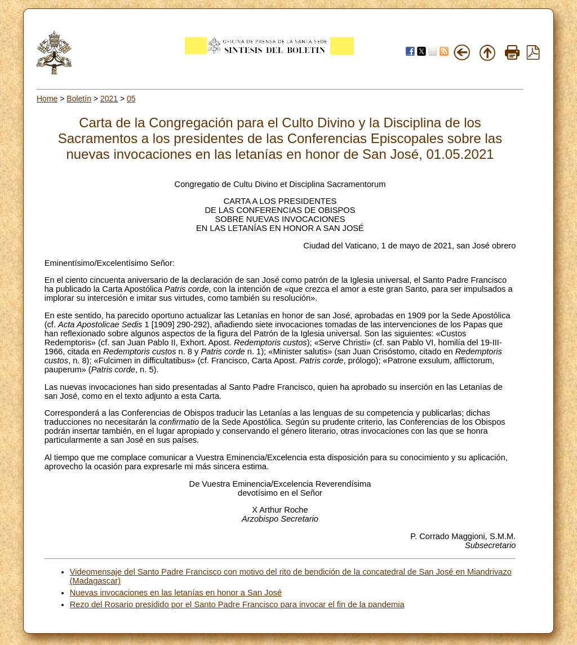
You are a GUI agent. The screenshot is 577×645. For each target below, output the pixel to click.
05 (131, 98)
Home (47, 98)
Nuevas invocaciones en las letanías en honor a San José (176, 592)
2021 (109, 98)
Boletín (78, 98)
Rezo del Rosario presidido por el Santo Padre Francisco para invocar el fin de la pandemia (237, 604)
